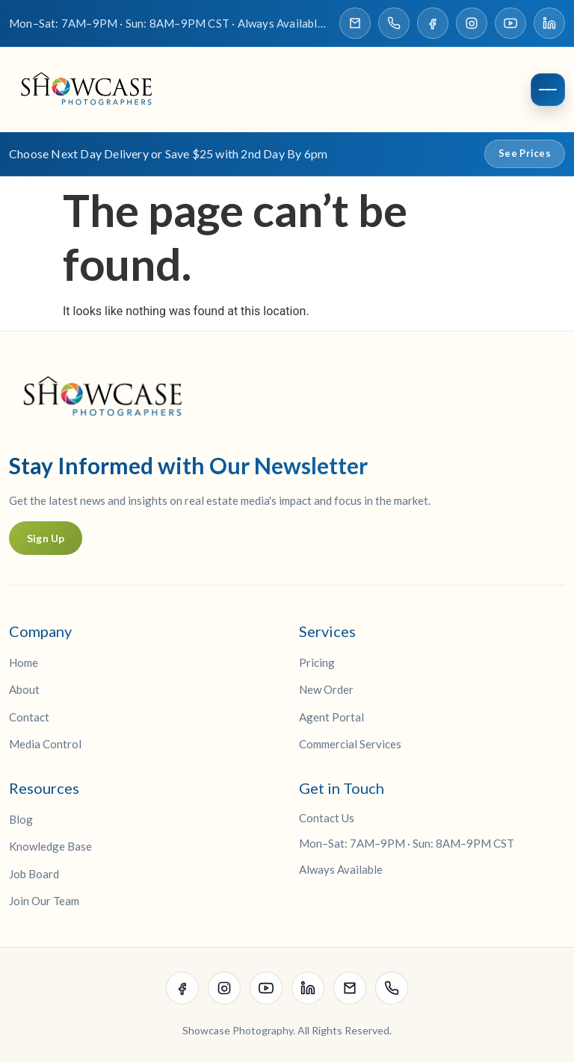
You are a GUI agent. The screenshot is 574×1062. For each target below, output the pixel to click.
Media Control (45, 744)
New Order (326, 690)
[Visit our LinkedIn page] (549, 23)
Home (23, 662)
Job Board (34, 874)
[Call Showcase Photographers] (394, 23)
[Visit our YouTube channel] (510, 23)
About (24, 690)
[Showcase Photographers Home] (91, 90)
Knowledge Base (50, 847)
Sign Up (45, 538)
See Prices (525, 154)
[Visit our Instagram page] (471, 23)
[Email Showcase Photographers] (355, 23)
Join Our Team (44, 901)
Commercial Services (350, 744)
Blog (21, 819)
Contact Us (326, 818)
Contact (29, 717)
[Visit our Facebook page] (432, 23)
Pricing (317, 662)
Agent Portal (331, 717)
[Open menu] (548, 90)
